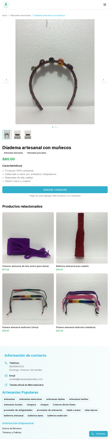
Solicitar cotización (55, 189)
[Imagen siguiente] (104, 80)
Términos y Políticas (11, 432)
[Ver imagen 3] (57, 127)
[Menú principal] (105, 5)
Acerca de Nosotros (12, 428)
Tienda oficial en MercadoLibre (26, 384)
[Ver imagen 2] (55, 127)
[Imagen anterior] (6, 80)
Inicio (4, 15)
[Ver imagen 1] (52, 127)
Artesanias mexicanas (20, 15)
